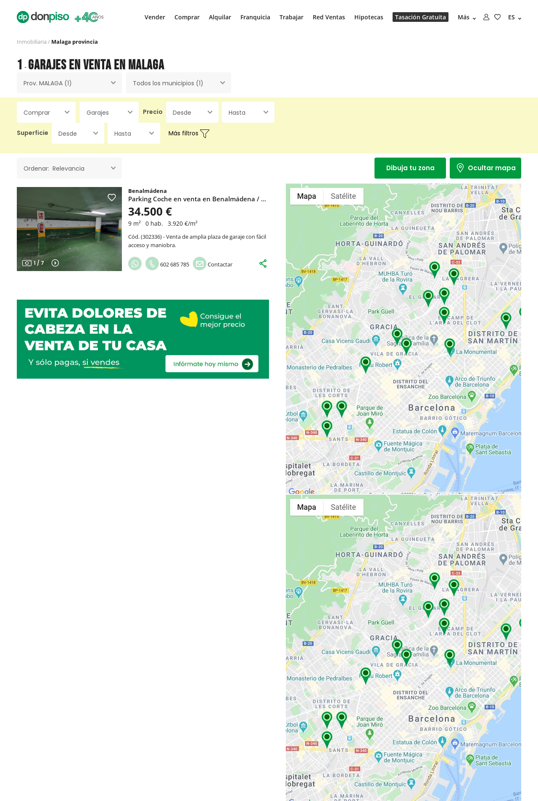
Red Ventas (329, 17)
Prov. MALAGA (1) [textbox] (48, 83)
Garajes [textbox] (98, 112)
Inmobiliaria (32, 41)
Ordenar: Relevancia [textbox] (54, 168)
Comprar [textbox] (37, 112)
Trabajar (291, 17)
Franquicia (255, 17)
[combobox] (69, 82)
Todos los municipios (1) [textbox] (168, 83)
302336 (151, 236)
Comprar (187, 17)
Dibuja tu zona (410, 167)
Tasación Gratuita (420, 17)
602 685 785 (167, 264)
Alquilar (220, 17)
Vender (155, 17)
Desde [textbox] (182, 112)
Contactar (212, 264)
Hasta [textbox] (237, 112)
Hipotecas (368, 17)
